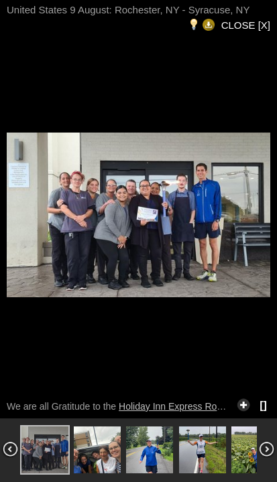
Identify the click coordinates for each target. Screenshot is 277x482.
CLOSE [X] (245, 25)
